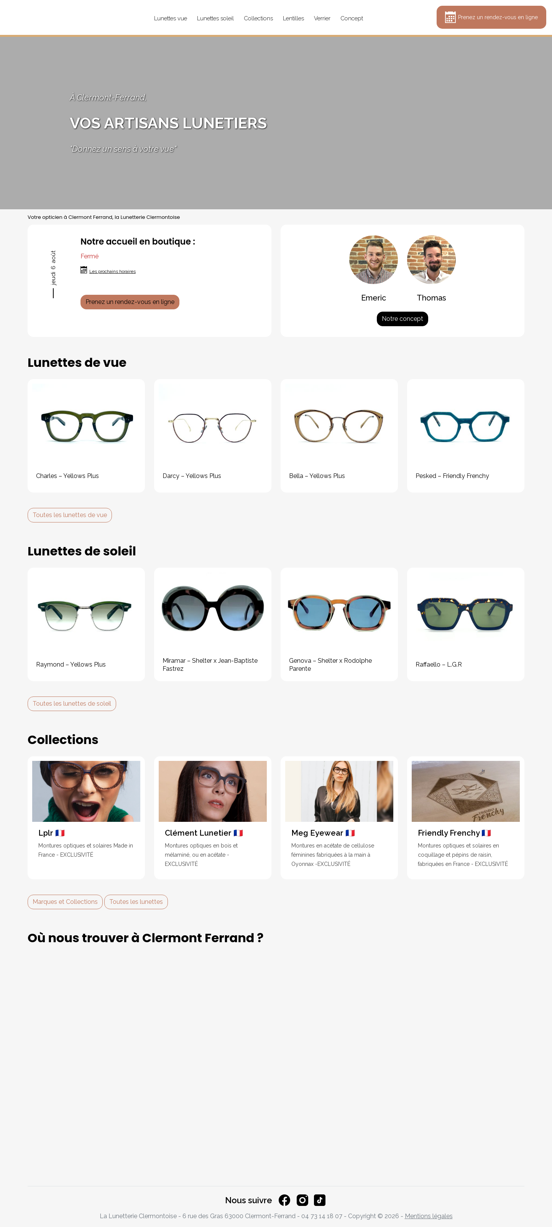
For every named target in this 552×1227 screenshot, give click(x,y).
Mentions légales (429, 1216)
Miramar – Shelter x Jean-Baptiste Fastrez (210, 664)
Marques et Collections (65, 901)
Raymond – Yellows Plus (71, 664)
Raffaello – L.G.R (439, 664)
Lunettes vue (170, 18)
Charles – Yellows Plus (67, 476)
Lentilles (293, 18)
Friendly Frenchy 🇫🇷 (454, 833)
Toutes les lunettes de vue (70, 515)
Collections (258, 18)
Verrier (322, 18)
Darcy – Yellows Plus (192, 476)
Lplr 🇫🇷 (51, 833)
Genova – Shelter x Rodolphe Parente (330, 664)
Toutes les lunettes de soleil (72, 703)
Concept (351, 18)
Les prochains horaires (112, 271)
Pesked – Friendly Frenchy (452, 476)
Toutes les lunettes (136, 901)
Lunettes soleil (215, 18)
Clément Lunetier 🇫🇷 (204, 833)
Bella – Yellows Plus (317, 476)
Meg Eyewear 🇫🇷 (323, 833)
